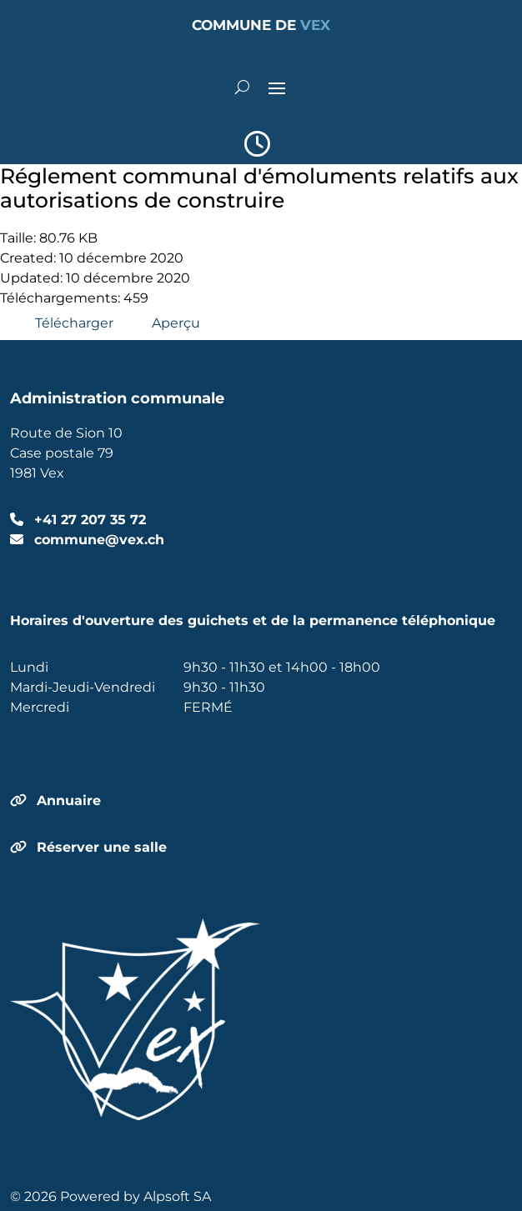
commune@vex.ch (97, 540)
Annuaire (69, 800)
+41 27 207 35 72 (88, 520)
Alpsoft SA (177, 1196)
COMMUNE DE (261, 25)
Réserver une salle (102, 847)
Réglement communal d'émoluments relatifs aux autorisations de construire (259, 188)
